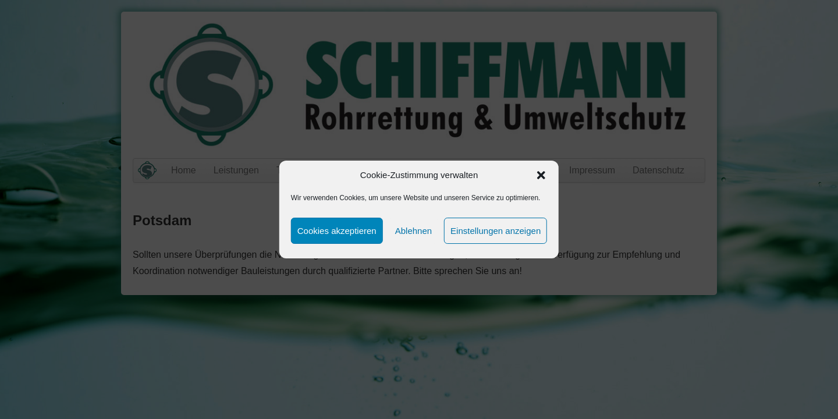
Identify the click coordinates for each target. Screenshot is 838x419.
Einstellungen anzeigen (495, 231)
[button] (541, 175)
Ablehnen (413, 231)
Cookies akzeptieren (337, 231)
